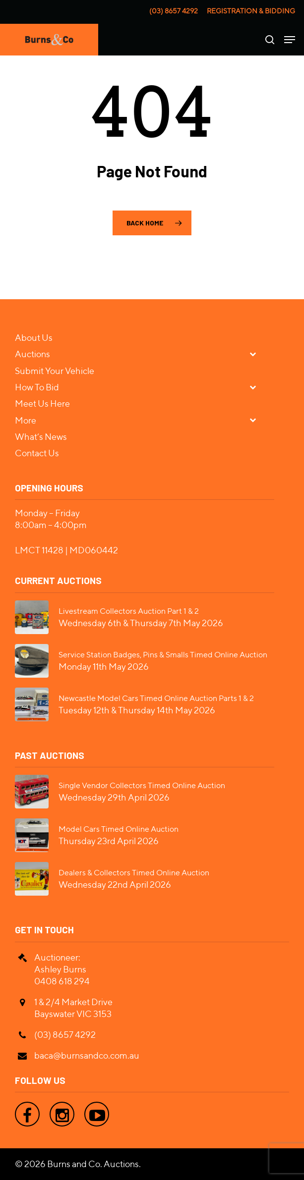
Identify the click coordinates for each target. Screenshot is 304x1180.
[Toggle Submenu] (257, 353)
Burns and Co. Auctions (93, 1164)
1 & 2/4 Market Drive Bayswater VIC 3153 (73, 1008)
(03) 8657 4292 (173, 11)
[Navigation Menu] (289, 40)
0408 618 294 (62, 981)
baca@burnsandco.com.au (86, 1055)
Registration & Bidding (251, 11)
